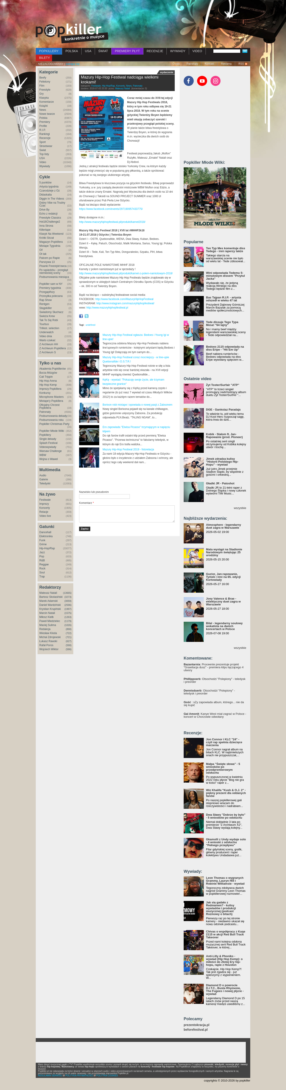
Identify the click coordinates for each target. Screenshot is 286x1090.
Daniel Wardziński (50, 605)
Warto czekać (47, 340)
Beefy (42, 77)
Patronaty (192, 63)
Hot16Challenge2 (49, 221)
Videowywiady (47, 447)
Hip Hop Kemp (48, 384)
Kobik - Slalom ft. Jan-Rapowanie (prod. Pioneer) (224, 435)
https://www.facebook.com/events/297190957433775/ (111, 209)
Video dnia (45, 336)
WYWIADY (177, 51)
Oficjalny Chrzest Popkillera (49, 406)
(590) (69, 645)
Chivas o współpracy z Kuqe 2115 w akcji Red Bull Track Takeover (225, 934)
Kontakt (209, 63)
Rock (42, 568)
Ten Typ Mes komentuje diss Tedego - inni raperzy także (225, 250)
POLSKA (71, 51)
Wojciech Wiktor (49, 649)
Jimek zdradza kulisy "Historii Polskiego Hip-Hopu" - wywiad (222, 461)
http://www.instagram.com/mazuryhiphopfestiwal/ (125, 303)
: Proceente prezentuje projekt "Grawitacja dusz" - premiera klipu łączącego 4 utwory (214, 667)
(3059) (68, 601)
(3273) (68, 597)
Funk (42, 540)
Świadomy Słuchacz (51, 312)
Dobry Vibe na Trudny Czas (52, 204)
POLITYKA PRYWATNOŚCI (79, 1075)
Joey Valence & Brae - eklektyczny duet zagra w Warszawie (223, 601)
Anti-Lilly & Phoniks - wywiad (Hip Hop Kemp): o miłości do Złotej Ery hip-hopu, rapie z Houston (224, 960)
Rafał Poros (46, 645)
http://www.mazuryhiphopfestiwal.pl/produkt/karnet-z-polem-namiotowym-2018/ (126, 273)
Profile (43, 126)
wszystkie (240, 508)
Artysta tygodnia (49, 186)
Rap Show (45, 300)
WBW (42, 455)
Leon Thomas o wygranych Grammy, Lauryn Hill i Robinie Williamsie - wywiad (225, 880)
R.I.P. (42, 130)
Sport (42, 142)
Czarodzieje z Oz (49, 190)
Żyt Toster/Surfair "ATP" (222, 385)
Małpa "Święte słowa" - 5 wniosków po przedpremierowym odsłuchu (223, 768)
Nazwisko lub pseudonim (94, 492)
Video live (45, 515)
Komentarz (86, 503)
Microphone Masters (51, 396)
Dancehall (45, 532)
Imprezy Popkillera (50, 388)
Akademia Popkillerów (52, 368)
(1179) (68, 621)
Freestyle (44, 89)
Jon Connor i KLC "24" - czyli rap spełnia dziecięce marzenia (224, 742)
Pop (41, 556)
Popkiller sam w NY (51, 283)
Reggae (44, 564)
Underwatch (46, 332)
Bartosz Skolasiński (51, 596)
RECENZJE (155, 51)
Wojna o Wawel (48, 459)
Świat (42, 150)
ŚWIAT (103, 51)
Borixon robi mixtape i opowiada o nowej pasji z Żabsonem (137, 404)
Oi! (41, 249)
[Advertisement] (143, 12)
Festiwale (45, 499)
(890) (69, 629)
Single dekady (47, 439)
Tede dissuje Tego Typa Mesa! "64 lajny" (222, 323)
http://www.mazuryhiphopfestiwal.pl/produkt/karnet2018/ (112, 222)
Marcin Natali (47, 613)
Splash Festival (48, 443)
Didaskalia (45, 194)
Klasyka (44, 97)
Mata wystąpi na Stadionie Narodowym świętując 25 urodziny (224, 552)
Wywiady (44, 166)
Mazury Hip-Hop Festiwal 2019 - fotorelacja (128, 449)
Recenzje (44, 138)
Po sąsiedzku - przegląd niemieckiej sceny (53, 271)
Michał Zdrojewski (50, 637)
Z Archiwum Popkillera (52, 348)
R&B (42, 560)
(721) (69, 637)
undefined (90, 325)
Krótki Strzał (46, 237)
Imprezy (44, 503)
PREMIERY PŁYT (127, 51)
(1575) (68, 613)
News (42, 109)
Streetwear (45, 146)
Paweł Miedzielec (49, 621)
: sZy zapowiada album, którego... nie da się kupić (214, 703)
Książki (43, 105)
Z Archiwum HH (48, 344)
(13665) (67, 593)
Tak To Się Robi (48, 320)
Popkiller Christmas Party (54, 424)
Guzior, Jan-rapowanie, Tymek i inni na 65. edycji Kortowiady (223, 576)
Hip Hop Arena (48, 380)
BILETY (44, 58)
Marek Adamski (48, 600)
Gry (41, 93)
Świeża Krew (47, 316)
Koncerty (44, 507)
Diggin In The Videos (51, 198)
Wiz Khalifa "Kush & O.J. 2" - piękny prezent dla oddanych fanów (226, 793)
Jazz (42, 552)
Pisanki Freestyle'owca (53, 266)
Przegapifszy (47, 292)
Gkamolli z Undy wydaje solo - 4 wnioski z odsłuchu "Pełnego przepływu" (226, 842)
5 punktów (45, 182)
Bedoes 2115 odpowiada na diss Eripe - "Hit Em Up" (225, 348)
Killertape (44, 229)
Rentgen (44, 304)
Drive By (44, 209)
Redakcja (44, 629)
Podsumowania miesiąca (54, 277)
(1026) (68, 625)
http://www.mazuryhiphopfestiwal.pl (107, 307)
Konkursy (44, 392)
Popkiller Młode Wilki (51, 430)
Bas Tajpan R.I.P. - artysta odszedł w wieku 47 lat (223, 299)
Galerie (43, 479)
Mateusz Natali (48, 592)
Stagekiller (45, 308)
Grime (43, 544)
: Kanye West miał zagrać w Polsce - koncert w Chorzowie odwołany (215, 715)
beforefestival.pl (196, 1029)
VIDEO (197, 51)
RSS (241, 63)
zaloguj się (73, 64)
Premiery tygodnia (50, 288)
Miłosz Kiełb (46, 617)
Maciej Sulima (47, 625)
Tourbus (44, 324)
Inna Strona (46, 225)
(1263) (68, 617)
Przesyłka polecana (51, 296)
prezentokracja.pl (196, 1025)
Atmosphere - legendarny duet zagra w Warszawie (223, 526)
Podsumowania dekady (53, 415)
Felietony (44, 81)
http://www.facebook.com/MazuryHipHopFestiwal (124, 299)
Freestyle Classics (50, 217)
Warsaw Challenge (50, 451)
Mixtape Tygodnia (49, 245)
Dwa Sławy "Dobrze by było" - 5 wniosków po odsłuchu (225, 816)
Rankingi (44, 134)
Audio (42, 475)
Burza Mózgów (48, 372)
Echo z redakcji (48, 213)
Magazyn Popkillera (51, 241)
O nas (176, 63)
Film (41, 85)
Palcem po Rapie (49, 258)
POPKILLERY (49, 51)
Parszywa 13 (47, 262)
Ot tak (42, 253)
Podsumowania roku (51, 420)
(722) (69, 633)
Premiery (44, 121)
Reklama (226, 63)
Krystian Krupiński (50, 609)
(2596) (68, 605)
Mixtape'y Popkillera (51, 400)
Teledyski (44, 483)
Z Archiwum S (47, 352)
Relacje (43, 511)
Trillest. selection (49, 328)
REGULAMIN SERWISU (50, 1075)
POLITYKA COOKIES (107, 1075)
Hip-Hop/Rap (47, 548)
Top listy (44, 154)
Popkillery (45, 434)
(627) (69, 641)
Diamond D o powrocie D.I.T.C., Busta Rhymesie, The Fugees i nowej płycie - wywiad (225, 990)
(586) (69, 649)
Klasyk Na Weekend (51, 233)
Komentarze (46, 101)
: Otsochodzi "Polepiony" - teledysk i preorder (215, 680)
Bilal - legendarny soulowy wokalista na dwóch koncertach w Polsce (224, 626)
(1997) (68, 609)
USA (88, 51)
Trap (42, 576)
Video (42, 162)
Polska (43, 117)
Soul (42, 572)
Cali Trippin (46, 376)
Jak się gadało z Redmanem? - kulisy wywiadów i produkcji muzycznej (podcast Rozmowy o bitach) (221, 908)
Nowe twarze (47, 113)
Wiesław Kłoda (48, 633)
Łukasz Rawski (48, 641)
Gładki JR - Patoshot (220, 483)
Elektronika (46, 536)
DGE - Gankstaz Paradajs (223, 409)
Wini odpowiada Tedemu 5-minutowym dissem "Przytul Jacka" (225, 275)
